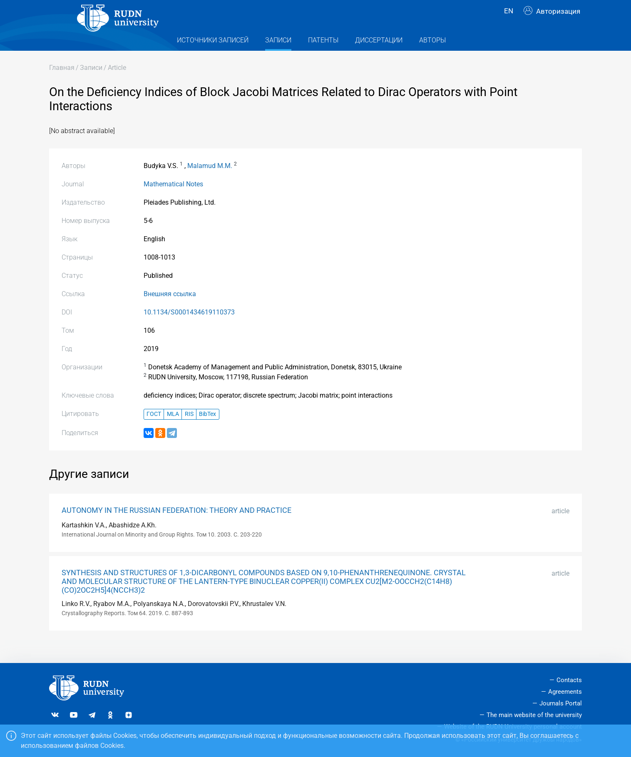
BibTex (207, 430)
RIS (189, 430)
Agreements (565, 691)
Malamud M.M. (209, 182)
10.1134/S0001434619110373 (189, 328)
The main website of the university (534, 715)
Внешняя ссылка (170, 310)
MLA (173, 430)
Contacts (569, 680)
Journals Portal (560, 703)
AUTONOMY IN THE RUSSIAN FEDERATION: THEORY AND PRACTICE (176, 526)
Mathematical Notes (173, 200)
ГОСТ (154, 430)
